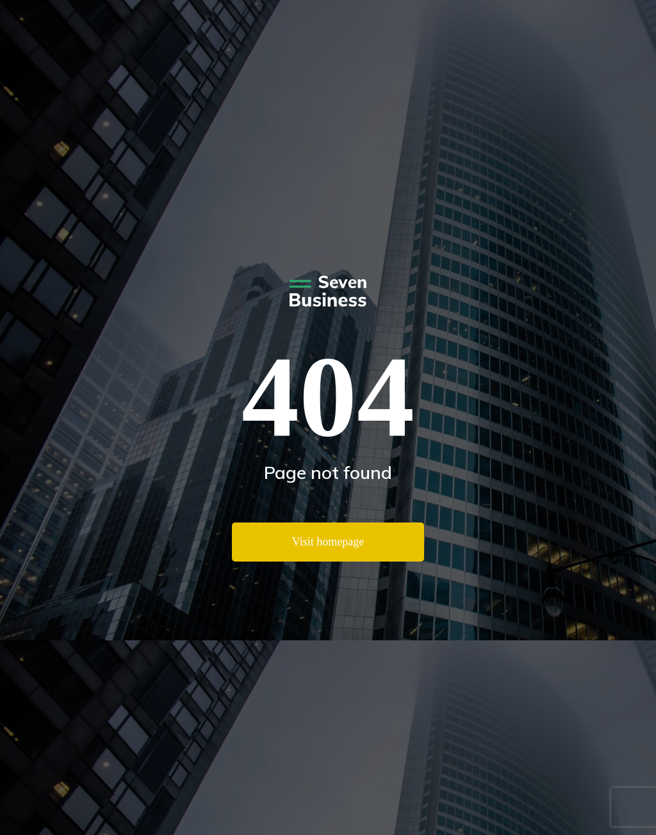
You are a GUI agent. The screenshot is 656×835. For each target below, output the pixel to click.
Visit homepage (328, 541)
